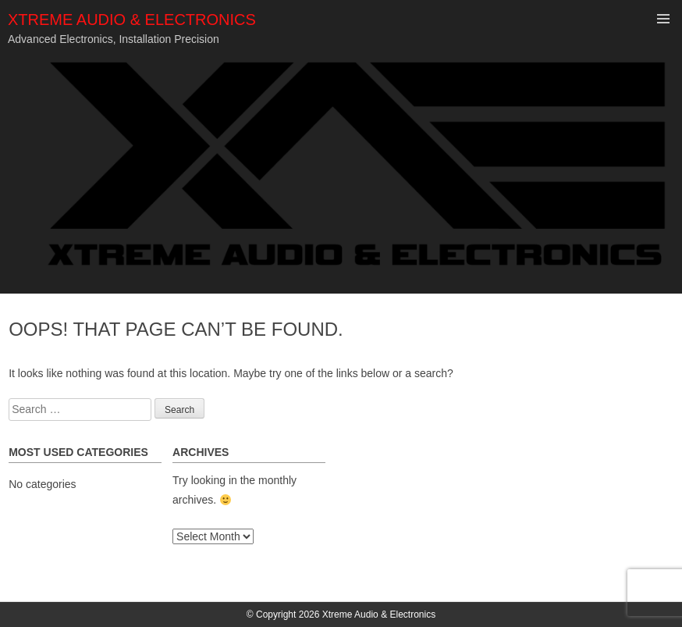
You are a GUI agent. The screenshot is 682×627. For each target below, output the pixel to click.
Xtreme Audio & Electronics (132, 19)
